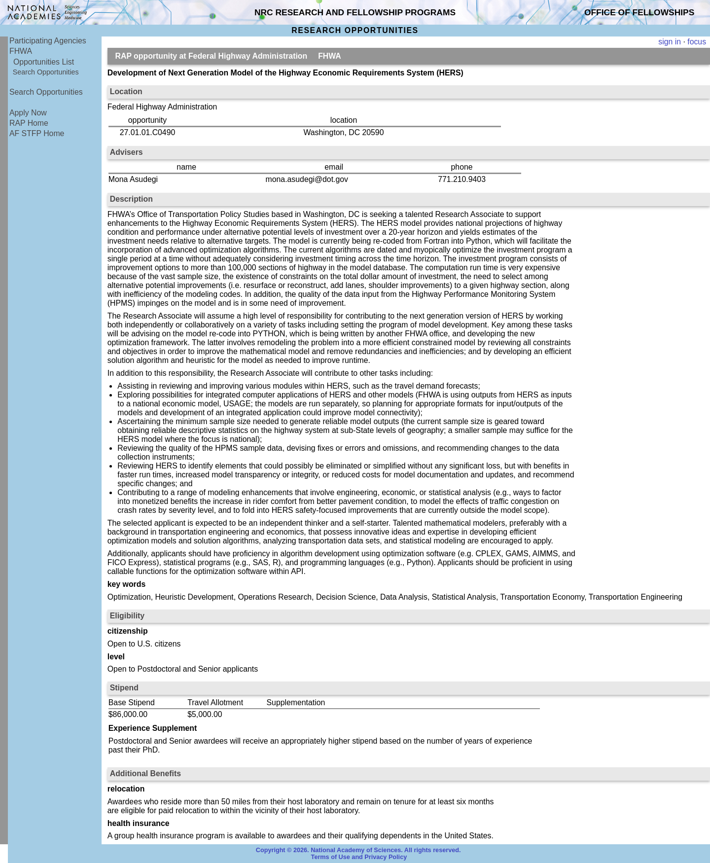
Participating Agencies (47, 40)
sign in (669, 41)
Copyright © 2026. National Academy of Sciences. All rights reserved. (358, 850)
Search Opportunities (46, 72)
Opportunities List (43, 62)
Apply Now (28, 112)
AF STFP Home (36, 133)
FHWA (20, 51)
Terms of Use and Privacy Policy (359, 857)
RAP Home (28, 123)
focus (696, 41)
